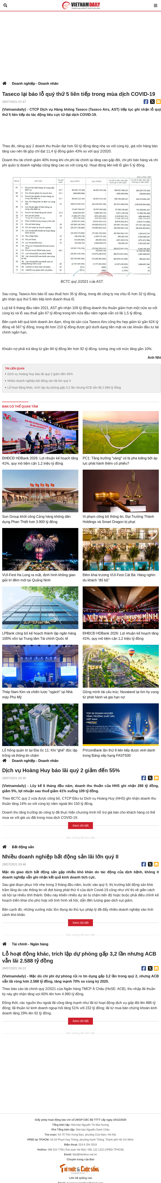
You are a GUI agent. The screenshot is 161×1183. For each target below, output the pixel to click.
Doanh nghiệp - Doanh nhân (35, 83)
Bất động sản (23, 847)
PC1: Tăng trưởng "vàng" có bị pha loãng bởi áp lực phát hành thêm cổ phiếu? (120, 460)
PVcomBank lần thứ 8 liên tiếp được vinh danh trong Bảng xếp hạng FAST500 (119, 752)
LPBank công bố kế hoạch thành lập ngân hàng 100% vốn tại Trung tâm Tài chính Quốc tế (39, 635)
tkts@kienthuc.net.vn (85, 1154)
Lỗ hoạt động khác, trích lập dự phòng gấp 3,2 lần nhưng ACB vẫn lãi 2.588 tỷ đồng (64, 387)
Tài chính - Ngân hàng (30, 944)
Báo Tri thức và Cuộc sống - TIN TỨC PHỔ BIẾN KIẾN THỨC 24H (80, 5)
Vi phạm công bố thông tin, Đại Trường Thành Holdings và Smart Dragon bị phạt (118, 519)
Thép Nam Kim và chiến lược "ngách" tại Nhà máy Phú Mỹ (37, 694)
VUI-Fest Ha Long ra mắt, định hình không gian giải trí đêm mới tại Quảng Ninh (38, 577)
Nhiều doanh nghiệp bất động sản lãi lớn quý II (39, 380)
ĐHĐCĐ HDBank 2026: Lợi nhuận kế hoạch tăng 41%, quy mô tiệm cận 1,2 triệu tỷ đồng (40, 460)
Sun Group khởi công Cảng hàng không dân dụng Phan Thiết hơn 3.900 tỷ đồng (36, 519)
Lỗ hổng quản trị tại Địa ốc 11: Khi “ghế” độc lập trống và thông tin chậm (39, 752)
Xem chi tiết (80, 825)
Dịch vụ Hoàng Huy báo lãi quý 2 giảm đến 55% (40, 374)
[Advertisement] (80, 44)
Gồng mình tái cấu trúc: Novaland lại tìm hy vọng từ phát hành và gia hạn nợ (121, 694)
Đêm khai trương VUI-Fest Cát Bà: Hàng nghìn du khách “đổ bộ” (119, 577)
